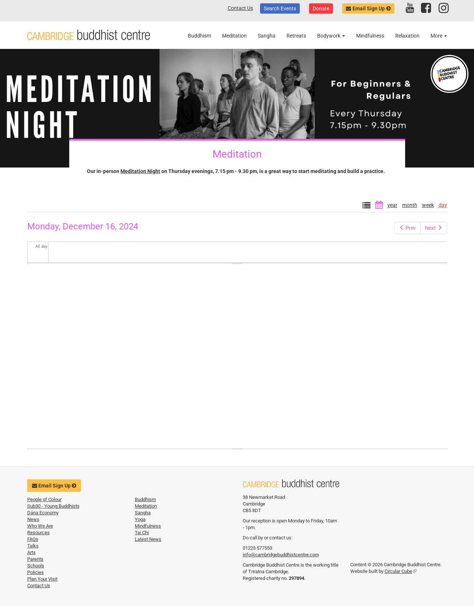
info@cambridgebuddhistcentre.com (281, 554)
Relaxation (407, 36)
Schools (35, 565)
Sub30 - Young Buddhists (53, 506)
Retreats (296, 36)
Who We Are (40, 526)
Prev (407, 228)
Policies (35, 572)
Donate (321, 8)
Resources (38, 532)
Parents (35, 559)
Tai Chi (142, 532)
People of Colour (44, 499)
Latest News (148, 539)
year (392, 205)
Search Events (280, 8)
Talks (33, 546)
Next (433, 228)
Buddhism (199, 36)
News (33, 519)
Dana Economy (43, 512)
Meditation (234, 36)
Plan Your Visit (42, 579)
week (428, 205)
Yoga (140, 519)
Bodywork (331, 36)
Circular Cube (401, 571)
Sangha (266, 36)
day (443, 205)
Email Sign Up (368, 8)
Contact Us (240, 8)
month (409, 205)
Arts (31, 552)
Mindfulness (370, 36)
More (439, 36)
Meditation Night (140, 171)
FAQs (32, 539)
